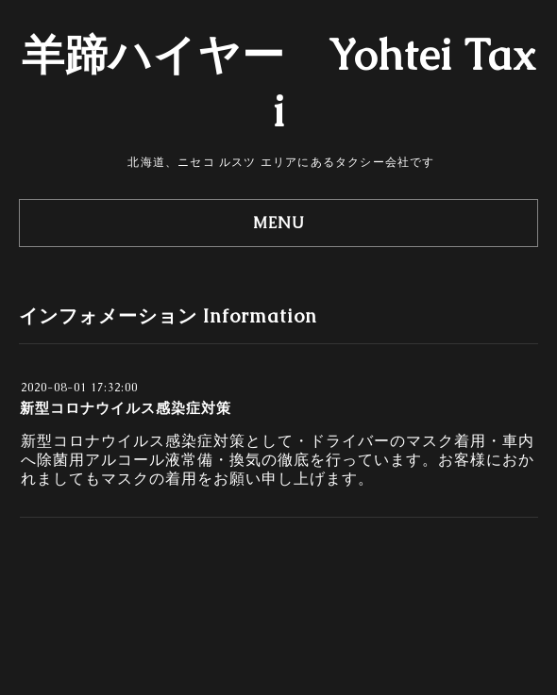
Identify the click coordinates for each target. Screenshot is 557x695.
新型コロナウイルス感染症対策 (125, 408)
